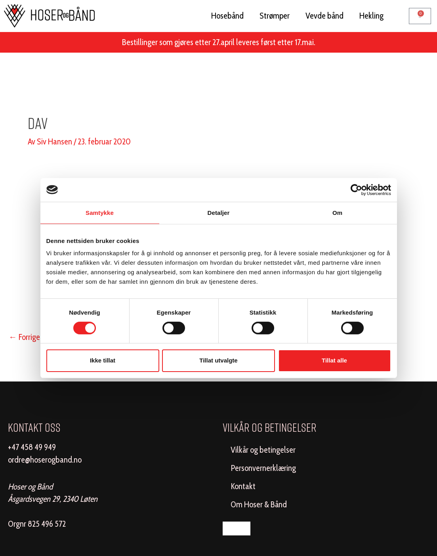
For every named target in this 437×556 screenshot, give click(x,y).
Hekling (371, 16)
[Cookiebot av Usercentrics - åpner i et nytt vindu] (356, 189)
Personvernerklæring (263, 468)
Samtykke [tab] (100, 212)
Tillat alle (334, 360)
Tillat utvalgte (218, 360)
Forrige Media (35, 337)
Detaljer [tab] (219, 212)
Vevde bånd (324, 16)
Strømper (275, 16)
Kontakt (243, 486)
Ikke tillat (102, 360)
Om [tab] (337, 212)
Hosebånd (227, 16)
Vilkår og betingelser (263, 450)
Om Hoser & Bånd (259, 504)
